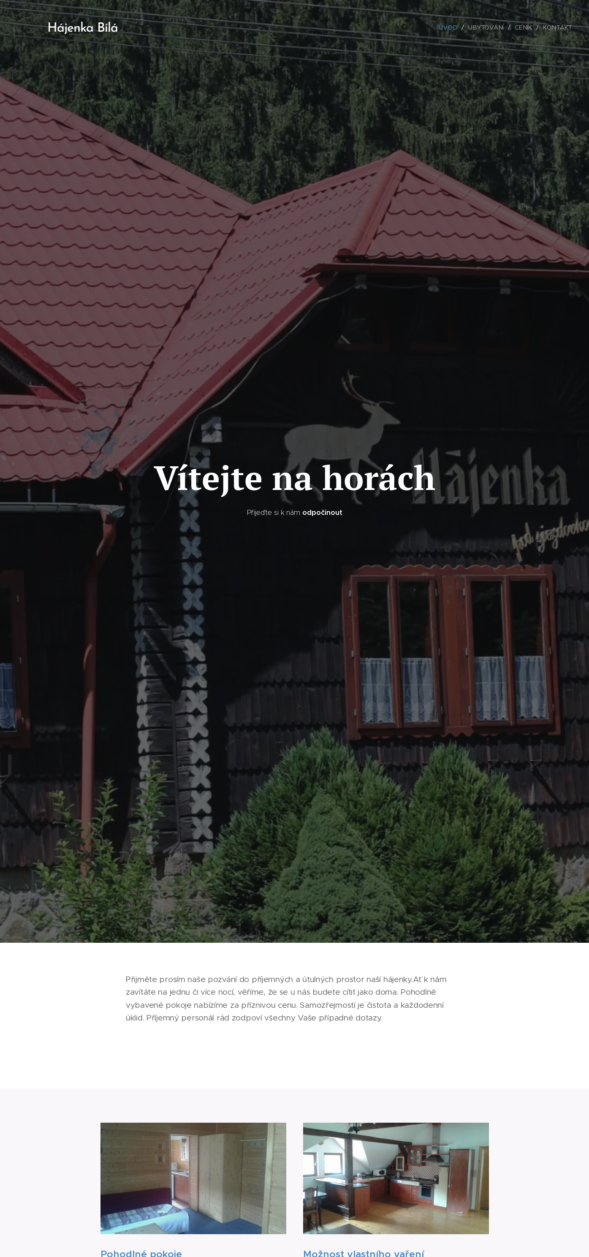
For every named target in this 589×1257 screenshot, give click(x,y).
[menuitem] (450, 27)
